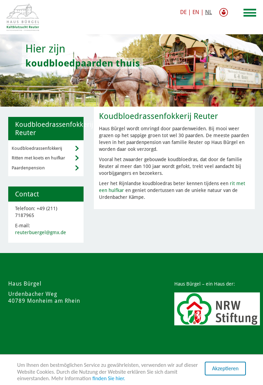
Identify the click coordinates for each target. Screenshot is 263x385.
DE (183, 12)
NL (208, 12)
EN (195, 12)
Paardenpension (28, 167)
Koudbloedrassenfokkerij (37, 148)
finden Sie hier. (108, 378)
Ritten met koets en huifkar (38, 157)
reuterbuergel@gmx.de (40, 232)
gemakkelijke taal (225, 12)
